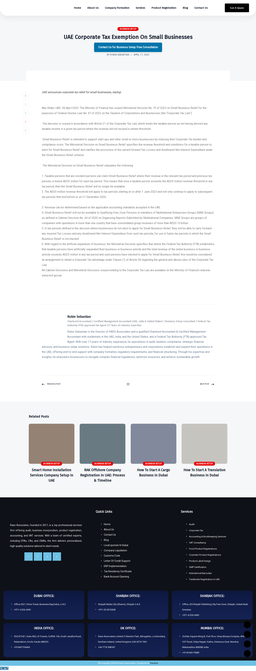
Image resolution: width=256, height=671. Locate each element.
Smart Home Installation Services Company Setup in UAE (51, 475)
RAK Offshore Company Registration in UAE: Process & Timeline (102, 475)
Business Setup (128, 29)
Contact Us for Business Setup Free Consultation (128, 47)
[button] (128, 105)
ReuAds (154, 663)
